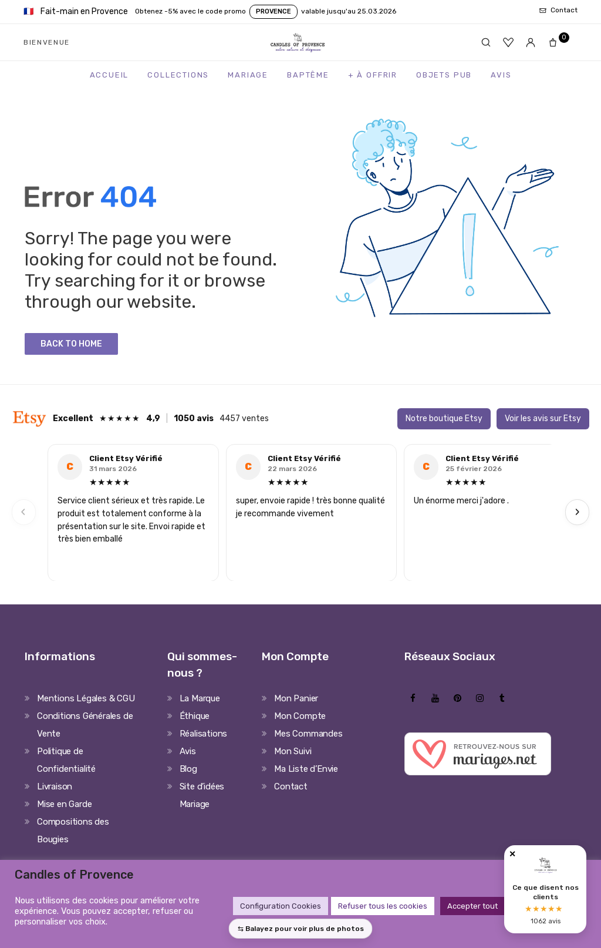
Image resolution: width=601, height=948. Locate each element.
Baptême (308, 74)
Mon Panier (296, 698)
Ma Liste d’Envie (306, 769)
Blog (188, 769)
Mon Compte (300, 716)
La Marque (200, 698)
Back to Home (71, 344)
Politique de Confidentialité (66, 760)
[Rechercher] (486, 42)
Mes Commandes (308, 733)
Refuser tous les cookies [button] (382, 906)
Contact (291, 786)
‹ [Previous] (23, 512)
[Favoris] (508, 42)
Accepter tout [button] (472, 906)
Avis (501, 74)
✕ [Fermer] (512, 854)
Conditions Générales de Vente (85, 725)
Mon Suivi (292, 751)
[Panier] (556, 42)
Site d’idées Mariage (202, 795)
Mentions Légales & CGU (86, 698)
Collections (178, 74)
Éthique (195, 716)
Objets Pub (444, 74)
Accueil (109, 74)
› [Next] (577, 512)
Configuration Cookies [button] (280, 906)
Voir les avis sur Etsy (543, 418)
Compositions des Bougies (73, 830)
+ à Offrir (372, 74)
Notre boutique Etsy (444, 418)
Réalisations (204, 733)
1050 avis (194, 418)
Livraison (54, 786)
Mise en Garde (64, 804)
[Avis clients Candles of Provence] (545, 889)
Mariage (248, 74)
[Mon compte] (530, 42)
